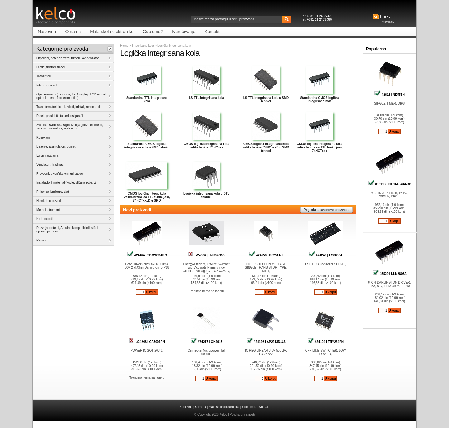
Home (124, 45)
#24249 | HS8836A (326, 255)
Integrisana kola (143, 45)
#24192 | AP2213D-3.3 (266, 341)
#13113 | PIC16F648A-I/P (389, 184)
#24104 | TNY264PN (325, 341)
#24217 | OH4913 (207, 341)
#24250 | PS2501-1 (266, 255)
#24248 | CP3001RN (147, 341)
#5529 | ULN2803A (389, 273)
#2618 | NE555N (389, 94)
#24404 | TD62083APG (147, 255)
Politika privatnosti (242, 414)
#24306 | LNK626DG (206, 255)
